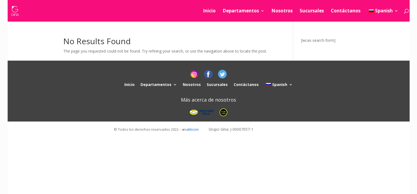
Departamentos (241, 11)
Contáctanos (345, 11)
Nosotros (282, 11)
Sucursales (312, 11)
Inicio (209, 11)
